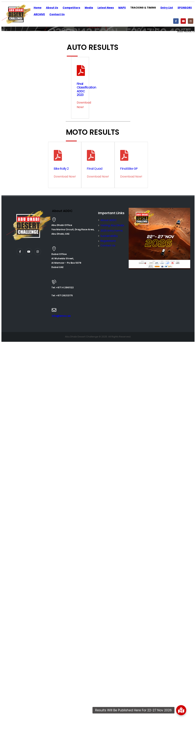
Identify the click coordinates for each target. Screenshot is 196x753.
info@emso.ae (61, 316)
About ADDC (108, 220)
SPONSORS (185, 7)
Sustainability (109, 236)
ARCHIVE (39, 14)
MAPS (122, 7)
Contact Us (57, 14)
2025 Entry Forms (111, 230)
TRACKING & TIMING (143, 7)
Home (37, 7)
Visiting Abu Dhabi (112, 225)
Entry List (167, 7)
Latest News (106, 7)
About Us (52, 7)
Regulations (108, 241)
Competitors (71, 7)
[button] (181, 710)
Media (89, 7)
